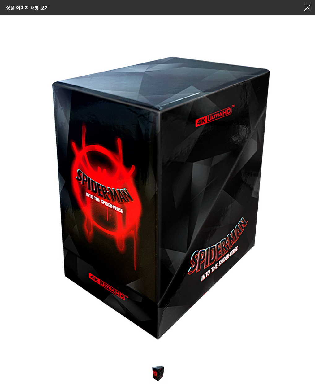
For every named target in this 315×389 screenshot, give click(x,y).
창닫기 (307, 7)
